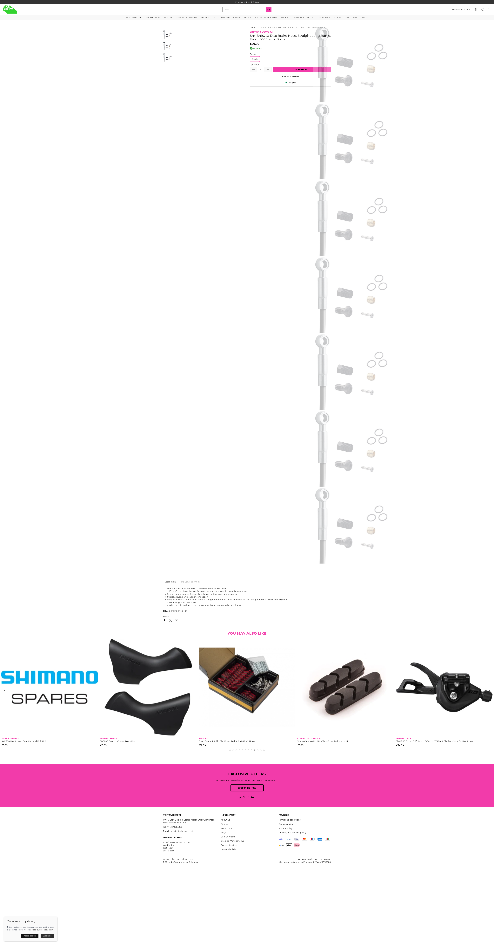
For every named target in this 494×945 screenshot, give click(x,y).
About (365, 17)
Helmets (205, 17)
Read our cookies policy (42, 930)
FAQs (223, 832)
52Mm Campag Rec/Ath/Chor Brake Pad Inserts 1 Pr (323, 741)
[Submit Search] (268, 9)
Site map (188, 859)
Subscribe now (247, 788)
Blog (355, 17)
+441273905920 (174, 827)
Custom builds (228, 849)
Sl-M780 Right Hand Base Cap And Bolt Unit (23, 741)
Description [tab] (170, 582)
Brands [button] (247, 17)
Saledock (193, 862)
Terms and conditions (290, 820)
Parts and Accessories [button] (186, 17)
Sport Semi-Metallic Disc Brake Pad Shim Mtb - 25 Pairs (227, 741)
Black (255, 59)
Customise (47, 936)
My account (227, 828)
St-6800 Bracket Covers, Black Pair (117, 741)
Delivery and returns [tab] (190, 582)
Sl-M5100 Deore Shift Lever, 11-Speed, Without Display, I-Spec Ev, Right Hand (435, 741)
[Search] (247, 9)
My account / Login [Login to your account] (461, 10)
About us (225, 820)
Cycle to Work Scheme (266, 17)
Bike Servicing (228, 836)
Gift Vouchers (153, 17)
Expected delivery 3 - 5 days (247, 2)
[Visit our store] (475, 10)
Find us (224, 824)
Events (284, 17)
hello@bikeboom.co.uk (181, 831)
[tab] (230, 750)
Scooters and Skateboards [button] (227, 17)
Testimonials (323, 17)
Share (166, 616)
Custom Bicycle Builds (302, 17)
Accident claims (229, 845)
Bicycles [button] (168, 17)
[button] (482, 10)
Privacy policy (285, 828)
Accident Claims (341, 17)
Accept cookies (30, 936)
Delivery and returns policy (292, 832)
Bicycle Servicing (134, 17)
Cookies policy (286, 824)
